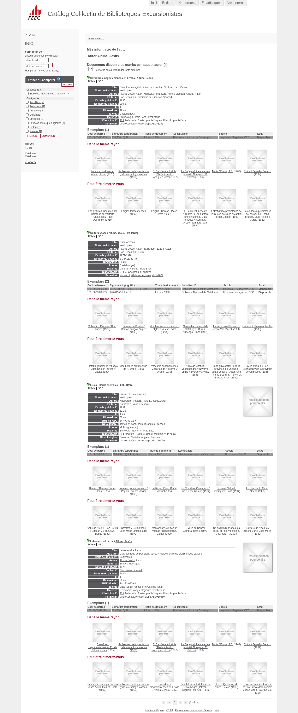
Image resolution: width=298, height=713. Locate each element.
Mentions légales (154, 710)
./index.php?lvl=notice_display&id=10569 (142, 596)
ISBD (100, 81)
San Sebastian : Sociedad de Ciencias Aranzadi (146, 97)
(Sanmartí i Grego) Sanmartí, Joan (195, 221)
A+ (34, 34)
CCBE (169, 710)
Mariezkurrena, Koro (155, 93)
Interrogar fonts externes (126, 70)
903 (122, 120)
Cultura (124, 268)
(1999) (133, 367)
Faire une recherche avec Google (193, 710)
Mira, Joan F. (222, 533)
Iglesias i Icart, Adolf (165, 329)
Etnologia (125, 430)
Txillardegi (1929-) (154, 248)
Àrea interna (236, 3)
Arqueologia (126, 117)
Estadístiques (211, 3)
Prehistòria (154, 117)
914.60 (123, 272)
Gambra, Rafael (191, 530)
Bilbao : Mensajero (130, 563)
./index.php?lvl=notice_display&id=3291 (141, 123)
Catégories (32, 98)
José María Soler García (258, 690)
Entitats (167, 3)
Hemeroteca (187, 3)
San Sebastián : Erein (132, 252)
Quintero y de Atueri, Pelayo (226, 686)
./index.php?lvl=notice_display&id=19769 (142, 440)
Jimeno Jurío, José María (258, 530)
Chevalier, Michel (263, 326)
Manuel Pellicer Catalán (228, 215)
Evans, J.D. (226, 171)
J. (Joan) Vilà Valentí (226, 328)
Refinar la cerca (103, 70)
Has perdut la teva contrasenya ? (43, 70)
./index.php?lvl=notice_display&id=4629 (141, 275)
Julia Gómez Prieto (106, 687)
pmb (216, 710)
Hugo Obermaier (103, 218)
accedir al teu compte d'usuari (41, 55)
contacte (30, 162)
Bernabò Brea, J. (261, 171)
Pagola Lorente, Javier (133, 491)
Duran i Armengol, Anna (194, 331)
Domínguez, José (222, 491)
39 (121, 434)
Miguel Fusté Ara (191, 690)
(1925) (257, 369)
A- (27, 34)
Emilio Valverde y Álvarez (195, 371)
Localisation (33, 89)
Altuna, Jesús (145, 78)
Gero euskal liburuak (131, 570)
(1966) (133, 174)
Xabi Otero (126, 385)
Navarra (136, 430)
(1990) (133, 212)
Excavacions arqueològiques (135, 590)
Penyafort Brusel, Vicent (228, 376)
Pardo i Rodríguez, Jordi (162, 176)
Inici (154, 3)
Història (134, 268)
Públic (92, 81)
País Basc (140, 117)
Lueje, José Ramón (191, 491)
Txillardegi (133, 233)
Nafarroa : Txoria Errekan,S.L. (136, 404)
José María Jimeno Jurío (133, 530)
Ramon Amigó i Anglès (133, 329)
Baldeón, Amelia (185, 93)
